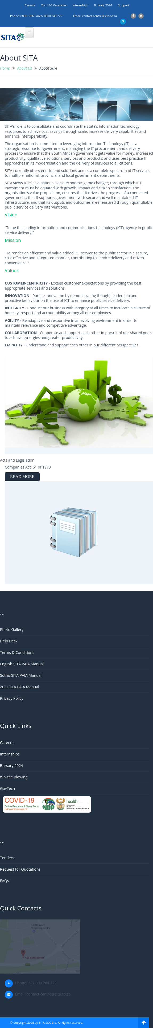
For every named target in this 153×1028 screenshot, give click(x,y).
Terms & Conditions (17, 652)
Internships (80, 5)
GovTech (7, 788)
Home (5, 68)
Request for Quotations (20, 869)
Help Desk (9, 640)
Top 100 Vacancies (53, 5)
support (123, 5)
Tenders (7, 857)
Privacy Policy (11, 698)
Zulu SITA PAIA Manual (19, 686)
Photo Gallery (11, 629)
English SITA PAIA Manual (22, 663)
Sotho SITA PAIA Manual (21, 675)
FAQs (4, 880)
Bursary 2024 (103, 5)
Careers (30, 5)
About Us (24, 68)
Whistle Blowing (13, 776)
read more (22, 476)
